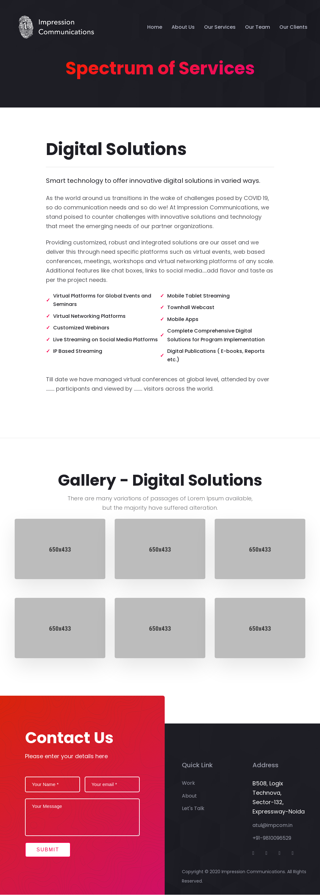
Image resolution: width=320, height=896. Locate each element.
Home (154, 27)
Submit (49, 850)
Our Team (257, 27)
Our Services (220, 27)
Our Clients (293, 27)
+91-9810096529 (271, 839)
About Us (183, 27)
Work (188, 784)
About (189, 797)
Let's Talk (193, 809)
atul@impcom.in (272, 826)
